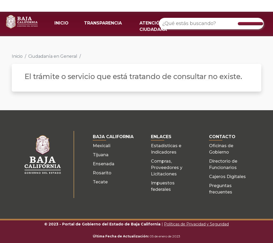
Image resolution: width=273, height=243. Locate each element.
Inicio (17, 56)
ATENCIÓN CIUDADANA (153, 26)
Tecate (100, 181)
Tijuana (101, 154)
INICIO (61, 23)
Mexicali (101, 145)
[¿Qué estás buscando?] (211, 23)
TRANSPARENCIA (103, 23)
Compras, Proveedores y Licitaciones (166, 167)
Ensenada (103, 163)
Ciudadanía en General (52, 56)
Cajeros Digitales (227, 176)
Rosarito (102, 172)
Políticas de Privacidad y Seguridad (196, 224)
